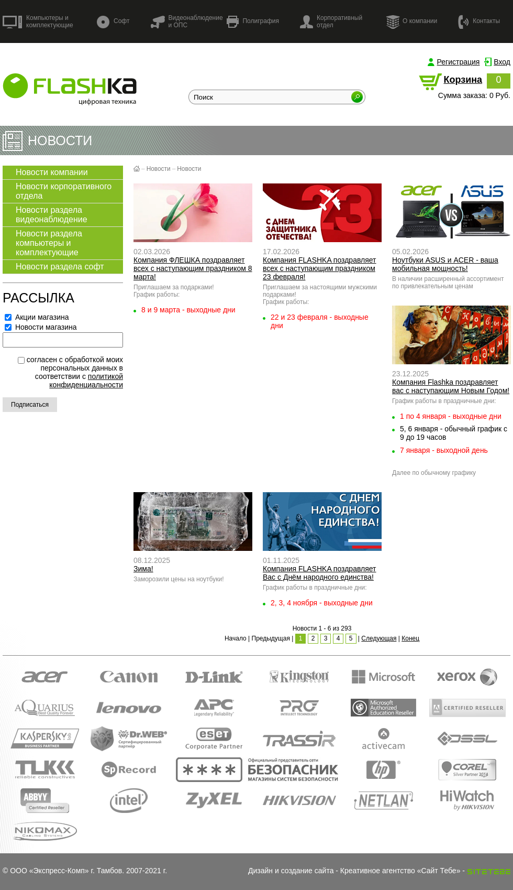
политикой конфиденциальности (86, 380)
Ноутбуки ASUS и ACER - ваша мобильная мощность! (445, 264)
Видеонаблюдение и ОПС (186, 21)
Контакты (479, 21)
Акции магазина (37, 317)
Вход (502, 62)
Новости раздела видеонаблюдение (51, 214)
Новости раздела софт (60, 266)
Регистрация (458, 62)
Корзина (462, 79)
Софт (113, 22)
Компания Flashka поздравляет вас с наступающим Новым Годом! (450, 386)
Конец (410, 638)
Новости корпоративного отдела (63, 191)
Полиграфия (253, 22)
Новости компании (52, 172)
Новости (159, 168)
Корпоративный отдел (331, 21)
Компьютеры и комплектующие (38, 21)
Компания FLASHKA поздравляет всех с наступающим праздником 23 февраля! (319, 268)
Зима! (143, 569)
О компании (411, 21)
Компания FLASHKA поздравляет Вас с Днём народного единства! (319, 573)
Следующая (378, 638)
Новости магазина (41, 327)
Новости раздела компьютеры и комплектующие (49, 243)
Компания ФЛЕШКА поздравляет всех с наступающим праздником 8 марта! (192, 268)
